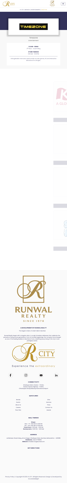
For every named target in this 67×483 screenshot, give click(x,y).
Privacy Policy (9, 477)
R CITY (22, 10)
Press (48, 405)
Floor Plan (18, 410)
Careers (18, 407)
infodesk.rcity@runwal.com (36, 441)
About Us (18, 405)
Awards (49, 410)
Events (18, 402)
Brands (18, 400)
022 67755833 (37, 440)
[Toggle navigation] (63, 3)
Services (48, 402)
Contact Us (48, 407)
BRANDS (27, 10)
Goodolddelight (33, 479)
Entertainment (35, 10)
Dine (48, 400)
